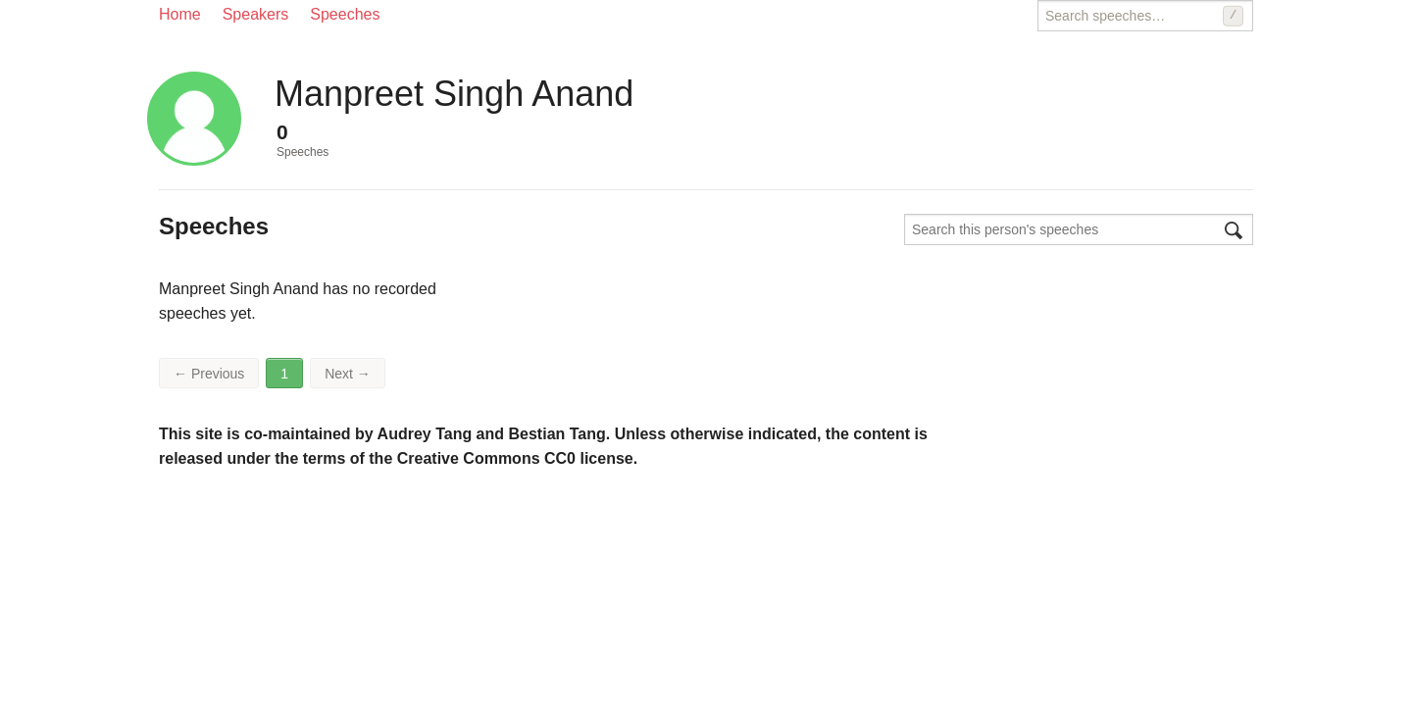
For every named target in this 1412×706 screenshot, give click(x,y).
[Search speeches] (1145, 15)
